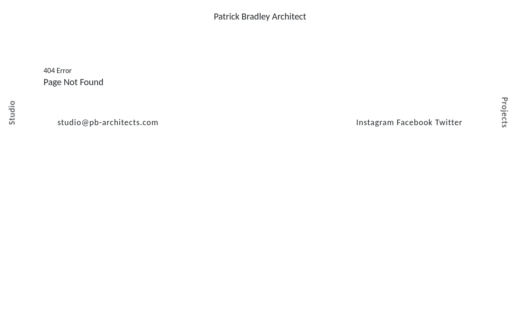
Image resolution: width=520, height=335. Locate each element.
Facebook (415, 122)
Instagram (375, 122)
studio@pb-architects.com (108, 122)
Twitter (449, 122)
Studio (12, 112)
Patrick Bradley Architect (260, 16)
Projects (505, 112)
